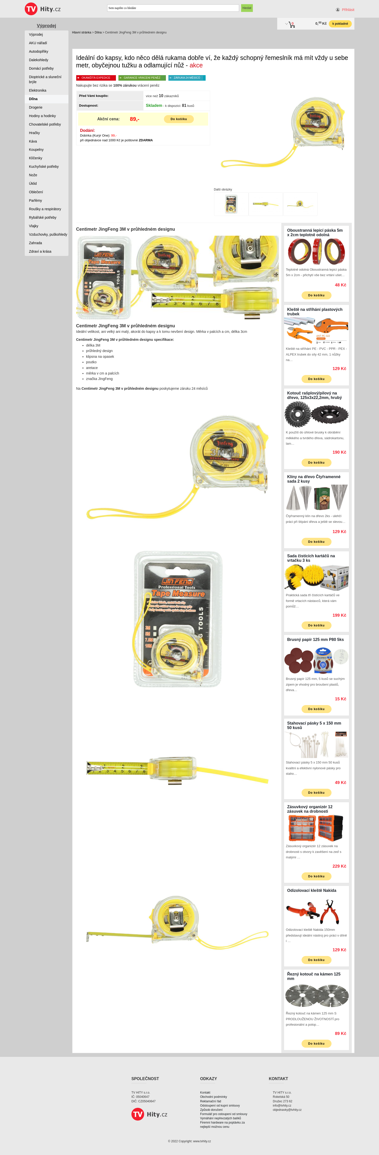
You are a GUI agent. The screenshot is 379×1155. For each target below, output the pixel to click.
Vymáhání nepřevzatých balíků (220, 1118)
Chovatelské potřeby (45, 124)
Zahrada (35, 243)
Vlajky (33, 226)
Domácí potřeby (41, 68)
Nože (33, 175)
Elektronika (37, 90)
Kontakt (205, 1092)
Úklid (33, 184)
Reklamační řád (210, 1101)
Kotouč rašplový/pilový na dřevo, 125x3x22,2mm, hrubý (314, 395)
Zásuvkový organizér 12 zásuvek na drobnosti (310, 809)
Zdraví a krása (40, 251)
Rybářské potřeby (42, 217)
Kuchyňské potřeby (44, 167)
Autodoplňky (38, 51)
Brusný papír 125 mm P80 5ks (315, 639)
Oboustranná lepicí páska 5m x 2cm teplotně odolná (315, 232)
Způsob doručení (211, 1110)
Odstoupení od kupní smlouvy (220, 1105)
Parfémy (35, 200)
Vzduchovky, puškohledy (48, 234)
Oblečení (36, 192)
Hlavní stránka (81, 32)
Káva (33, 141)
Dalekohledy (38, 60)
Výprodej (46, 25)
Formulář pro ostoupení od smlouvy (223, 1114)
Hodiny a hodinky (42, 116)
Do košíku (179, 119)
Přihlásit (348, 10)
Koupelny (36, 150)
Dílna (98, 32)
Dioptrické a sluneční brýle (45, 79)
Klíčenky (35, 158)
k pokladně (340, 23)
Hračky (34, 133)
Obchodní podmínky (213, 1097)
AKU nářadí (38, 43)
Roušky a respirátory (45, 209)
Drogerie (35, 107)
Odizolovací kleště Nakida (312, 890)
